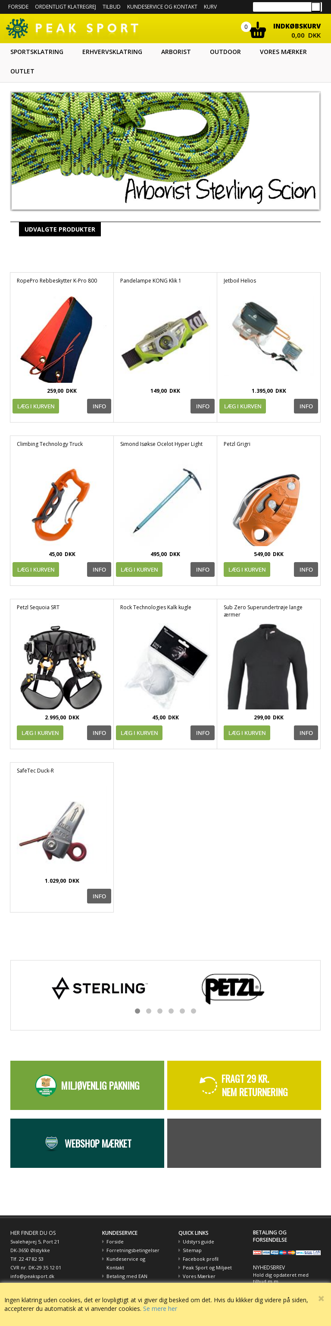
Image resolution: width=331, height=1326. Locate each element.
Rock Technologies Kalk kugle (155, 607)
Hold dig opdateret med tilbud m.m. (281, 1278)
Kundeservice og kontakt (162, 6)
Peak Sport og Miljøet (207, 1267)
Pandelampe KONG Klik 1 (150, 280)
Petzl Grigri (237, 444)
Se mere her (160, 1308)
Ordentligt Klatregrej (65, 6)
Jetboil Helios (240, 280)
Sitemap (192, 1250)
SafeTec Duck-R (35, 770)
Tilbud (112, 6)
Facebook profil (201, 1259)
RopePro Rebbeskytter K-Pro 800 (57, 280)
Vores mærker (283, 52)
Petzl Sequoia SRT (38, 607)
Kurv (210, 6)
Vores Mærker (199, 1276)
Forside (18, 6)
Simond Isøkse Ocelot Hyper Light (161, 444)
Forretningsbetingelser (132, 1250)
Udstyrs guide (198, 1241)
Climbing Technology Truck (50, 444)
